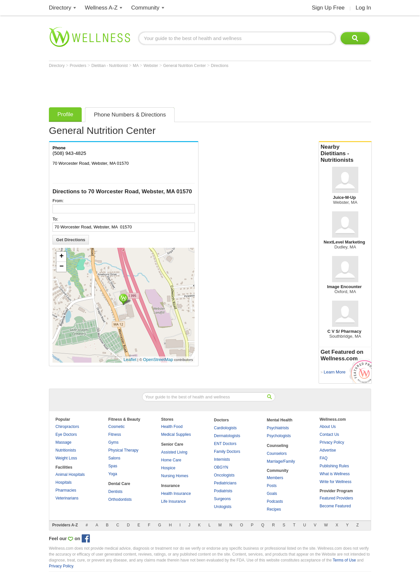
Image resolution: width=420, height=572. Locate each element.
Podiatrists (223, 491)
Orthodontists (120, 499)
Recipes (274, 509)
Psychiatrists (278, 428)
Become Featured (335, 506)
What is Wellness (335, 474)
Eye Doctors (66, 434)
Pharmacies (65, 490)
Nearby (345, 153)
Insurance (170, 485)
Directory (60, 8)
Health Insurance (176, 493)
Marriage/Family (281, 461)
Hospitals (63, 482)
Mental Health (279, 420)
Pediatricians (225, 483)
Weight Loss (66, 458)
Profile (65, 114)
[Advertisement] (168, 86)
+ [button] (61, 257)
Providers (78, 65)
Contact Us (329, 434)
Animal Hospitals (70, 474)
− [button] (61, 267)
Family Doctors (227, 451)
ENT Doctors (225, 443)
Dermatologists (227, 436)
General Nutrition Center (185, 65)
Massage (63, 442)
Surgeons (222, 499)
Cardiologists (225, 428)
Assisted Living (174, 452)
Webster (151, 65)
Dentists (115, 491)
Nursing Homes (174, 476)
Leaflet (130, 359)
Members (275, 478)
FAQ (323, 458)
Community (145, 8)
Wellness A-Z (101, 8)
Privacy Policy (332, 442)
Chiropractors (67, 426)
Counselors (277, 453)
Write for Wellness (335, 481)
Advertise (328, 450)
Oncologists (224, 475)
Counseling (277, 445)
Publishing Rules (334, 466)
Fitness (114, 434)
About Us (328, 426)
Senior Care (172, 444)
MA (136, 65)
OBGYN (221, 467)
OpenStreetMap (158, 359)
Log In (363, 8)
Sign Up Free (328, 8)
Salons (114, 458)
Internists (222, 459)
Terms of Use (344, 560)
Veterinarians (66, 498)
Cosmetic (116, 426)
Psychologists (279, 436)
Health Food (171, 426)
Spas (112, 466)
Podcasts (275, 501)
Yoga (112, 474)
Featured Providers (336, 498)
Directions (219, 65)
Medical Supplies (176, 434)
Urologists (222, 506)
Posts (272, 485)
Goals (272, 493)
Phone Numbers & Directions (130, 115)
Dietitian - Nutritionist (110, 65)
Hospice (168, 468)
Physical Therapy (123, 450)
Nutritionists (65, 450)
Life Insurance (173, 501)
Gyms (113, 442)
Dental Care (119, 483)
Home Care (171, 460)
